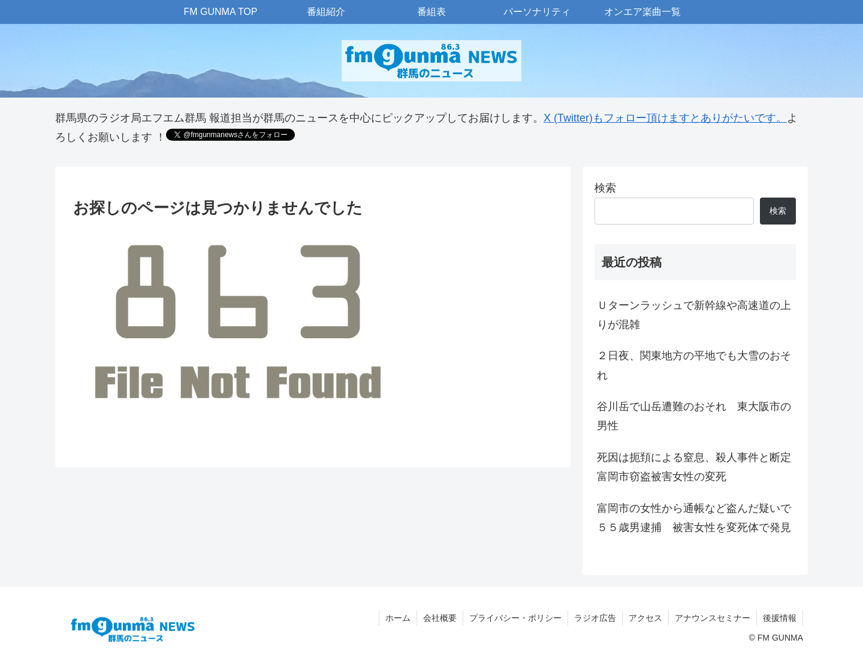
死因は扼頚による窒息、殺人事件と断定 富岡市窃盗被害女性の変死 (696, 467)
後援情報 (779, 618)
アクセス (645, 618)
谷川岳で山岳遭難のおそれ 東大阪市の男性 (694, 416)
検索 (605, 188)
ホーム (398, 618)
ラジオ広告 (595, 618)
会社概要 (440, 618)
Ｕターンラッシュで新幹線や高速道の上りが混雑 (694, 314)
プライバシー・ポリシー (515, 618)
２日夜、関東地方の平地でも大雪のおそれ (694, 365)
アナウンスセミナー (712, 618)
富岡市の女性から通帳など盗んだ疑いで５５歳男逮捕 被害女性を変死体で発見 (694, 517)
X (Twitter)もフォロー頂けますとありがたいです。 (665, 118)
